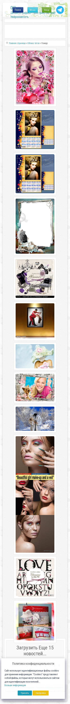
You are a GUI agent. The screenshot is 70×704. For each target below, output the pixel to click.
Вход (46, 10)
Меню (33, 10)
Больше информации (15, 685)
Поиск (18, 10)
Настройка (41, 693)
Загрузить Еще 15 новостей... (35, 651)
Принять (25, 693)
